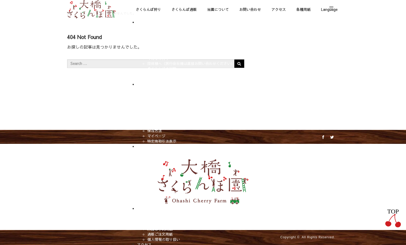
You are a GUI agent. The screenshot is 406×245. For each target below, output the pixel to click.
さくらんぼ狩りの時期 (165, 47)
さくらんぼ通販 (184, 9)
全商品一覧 (156, 94)
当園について (218, 9)
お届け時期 (156, 120)
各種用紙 (303, 9)
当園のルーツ (158, 161)
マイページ (156, 135)
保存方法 (154, 130)
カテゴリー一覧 (160, 104)
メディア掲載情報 (161, 172)
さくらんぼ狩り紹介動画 (167, 192)
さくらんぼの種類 (161, 53)
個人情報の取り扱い (163, 239)
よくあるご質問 (160, 218)
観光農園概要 (158, 166)
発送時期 (154, 115)
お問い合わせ (250, 9)
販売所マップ (158, 73)
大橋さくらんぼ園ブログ (167, 151)
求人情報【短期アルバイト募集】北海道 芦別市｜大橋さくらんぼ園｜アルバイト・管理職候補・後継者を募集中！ (240, 198)
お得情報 (154, 78)
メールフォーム (160, 223)
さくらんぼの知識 (161, 68)
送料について (158, 125)
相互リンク (156, 203)
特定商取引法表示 (161, 141)
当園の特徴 (156, 32)
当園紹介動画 (158, 187)
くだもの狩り (158, 58)
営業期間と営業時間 (163, 37)
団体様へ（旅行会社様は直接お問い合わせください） (190, 63)
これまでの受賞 (160, 177)
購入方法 (154, 110)
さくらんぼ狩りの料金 (165, 42)
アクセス (278, 9)
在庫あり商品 (158, 99)
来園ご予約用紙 (160, 229)
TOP (393, 218)
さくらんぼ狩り (148, 9)
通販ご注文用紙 (160, 234)
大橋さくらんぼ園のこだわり (170, 156)
